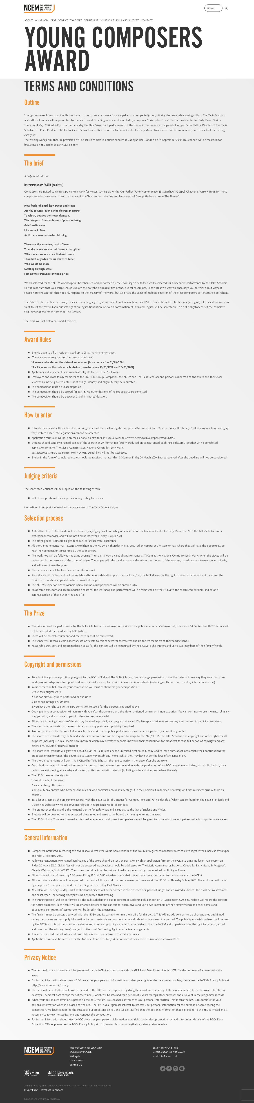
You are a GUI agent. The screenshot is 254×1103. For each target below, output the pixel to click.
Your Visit (107, 20)
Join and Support (127, 20)
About (28, 20)
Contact (147, 20)
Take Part (76, 20)
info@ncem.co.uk (168, 1056)
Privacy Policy (31, 1089)
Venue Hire (91, 20)
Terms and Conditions (52, 1089)
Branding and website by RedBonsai (42, 1098)
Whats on (41, 20)
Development (59, 20)
